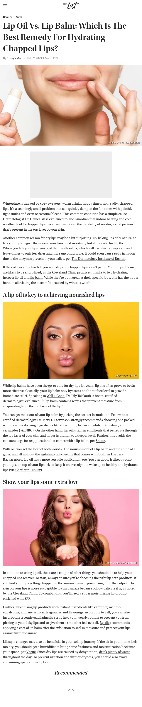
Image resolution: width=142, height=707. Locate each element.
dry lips (51, 238)
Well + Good (56, 396)
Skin (19, 17)
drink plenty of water (114, 652)
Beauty (7, 17)
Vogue (31, 652)
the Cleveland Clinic (61, 272)
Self (107, 612)
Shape (100, 441)
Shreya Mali (15, 58)
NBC (28, 430)
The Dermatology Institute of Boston (98, 259)
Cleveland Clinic (25, 593)
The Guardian (78, 219)
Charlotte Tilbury (28, 470)
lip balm (36, 278)
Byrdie (104, 623)
